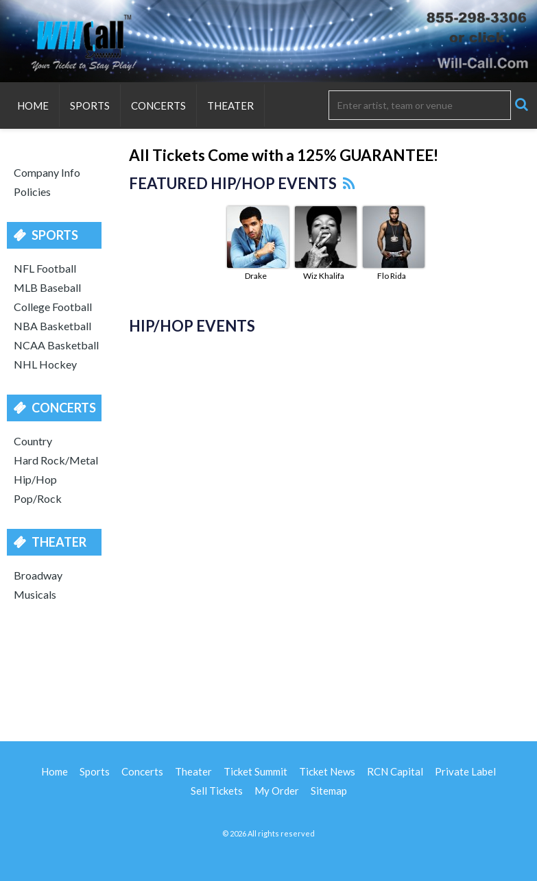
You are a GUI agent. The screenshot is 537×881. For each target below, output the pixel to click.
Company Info (47, 172)
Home (33, 105)
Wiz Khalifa (323, 276)
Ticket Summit (255, 771)
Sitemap (329, 790)
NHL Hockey (45, 364)
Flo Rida (391, 276)
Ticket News (327, 771)
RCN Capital (395, 771)
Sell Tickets (217, 790)
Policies (32, 191)
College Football (53, 306)
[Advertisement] (268, 669)
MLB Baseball (47, 287)
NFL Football (45, 268)
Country (33, 440)
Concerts (158, 105)
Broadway (38, 575)
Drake (256, 276)
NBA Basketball (52, 325)
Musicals (35, 594)
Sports (90, 105)
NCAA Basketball (56, 344)
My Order (276, 790)
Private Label (465, 771)
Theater (230, 105)
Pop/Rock (38, 498)
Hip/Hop (35, 479)
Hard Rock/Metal (56, 460)
